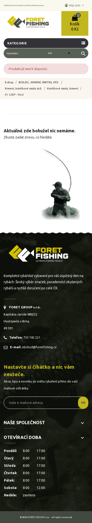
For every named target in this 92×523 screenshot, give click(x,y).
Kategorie (17, 43)
